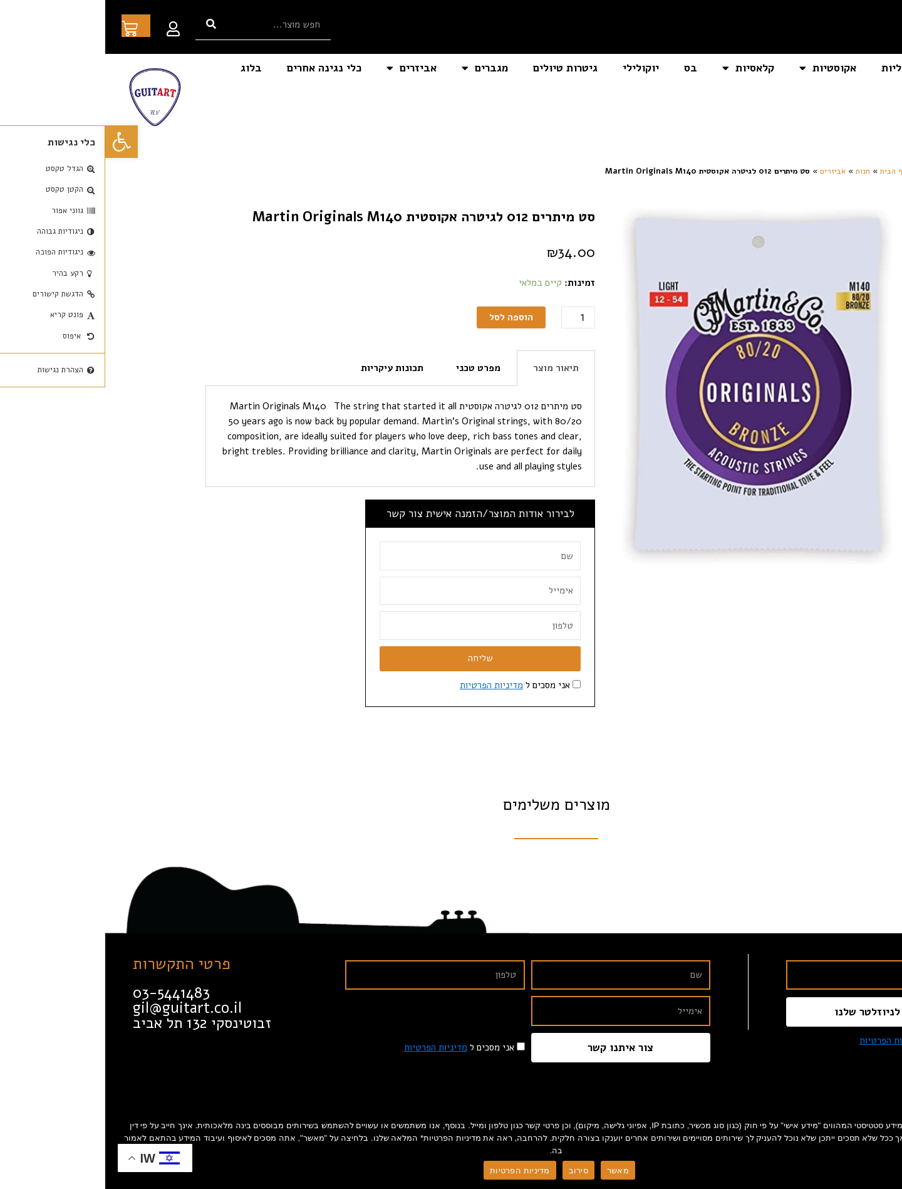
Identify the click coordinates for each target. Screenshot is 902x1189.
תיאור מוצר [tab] (451, 368)
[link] (16, 141)
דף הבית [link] (861, 68)
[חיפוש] (106, 24)
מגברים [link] (379, 68)
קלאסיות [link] (643, 68)
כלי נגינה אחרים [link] (219, 68)
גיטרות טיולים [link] (460, 68)
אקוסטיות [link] (722, 68)
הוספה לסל (406, 317)
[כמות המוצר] (473, 317)
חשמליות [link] (796, 68)
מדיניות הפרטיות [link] (386, 685)
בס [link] (585, 68)
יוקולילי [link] (535, 68)
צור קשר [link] (862, 97)
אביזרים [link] (306, 68)
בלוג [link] (146, 68)
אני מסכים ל (410, 685)
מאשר (513, 1170)
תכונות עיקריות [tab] (287, 368)
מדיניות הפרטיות (414, 1170)
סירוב (473, 1170)
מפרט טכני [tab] (373, 368)
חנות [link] (757, 170)
